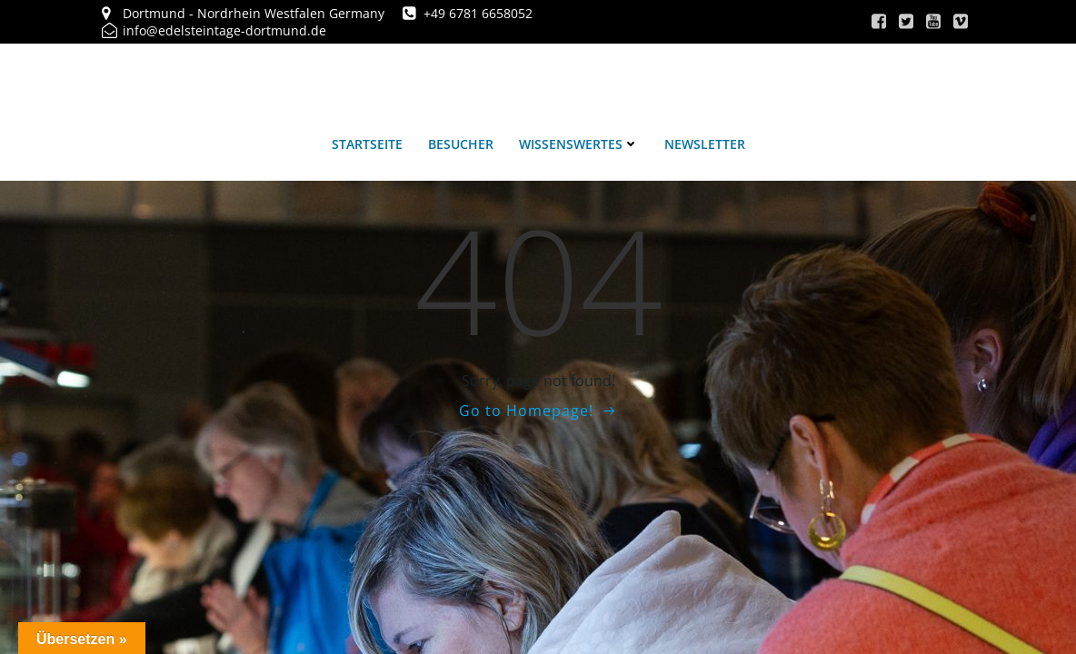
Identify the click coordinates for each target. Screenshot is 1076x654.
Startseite (367, 144)
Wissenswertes (579, 144)
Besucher (460, 144)
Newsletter (704, 144)
